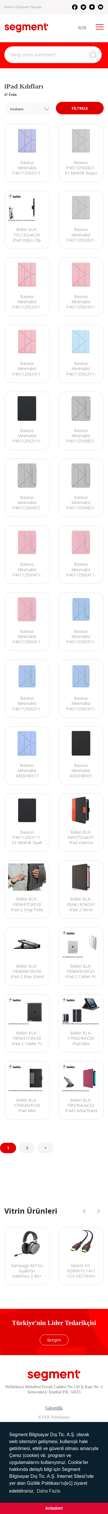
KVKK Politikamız (54, 1417)
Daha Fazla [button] (48, 1491)
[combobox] (28, 109)
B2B (82, 27)
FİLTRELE (80, 108)
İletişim (54, 1340)
